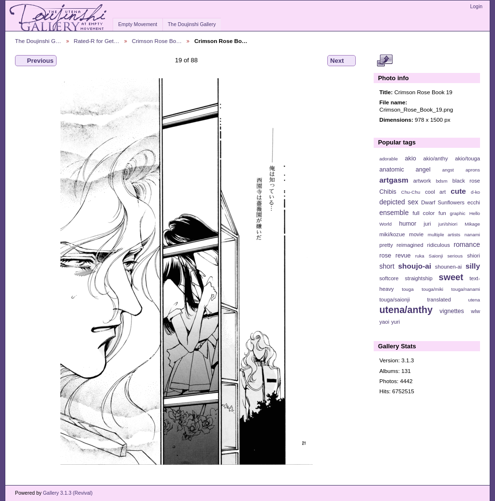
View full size (384, 61)
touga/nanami (465, 289)
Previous (36, 61)
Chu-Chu (410, 192)
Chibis (387, 191)
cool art (435, 192)
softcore (389, 278)
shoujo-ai (415, 266)
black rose (466, 181)
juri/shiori (447, 224)
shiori (473, 255)
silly (473, 266)
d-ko (475, 192)
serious (455, 255)
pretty (386, 245)
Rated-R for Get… (96, 41)
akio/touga (467, 158)
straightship (418, 278)
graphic (458, 213)
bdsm (442, 181)
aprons (473, 169)
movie (416, 234)
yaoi (384, 322)
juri (427, 224)
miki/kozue (392, 234)
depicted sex (399, 202)
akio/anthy (435, 158)
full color (423, 213)
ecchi (473, 202)
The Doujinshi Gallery (192, 24)
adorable (388, 158)
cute (458, 191)
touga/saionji (394, 299)
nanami (472, 234)
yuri (395, 322)
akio (410, 158)
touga (408, 289)
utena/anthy (406, 309)
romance (466, 244)
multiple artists (444, 234)
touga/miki (432, 289)
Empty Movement (137, 24)
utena (474, 299)
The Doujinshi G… (38, 41)
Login (476, 6)
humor (407, 223)
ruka (419, 255)
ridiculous (438, 245)
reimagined (409, 245)
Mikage (472, 224)
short (386, 266)
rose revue (395, 255)
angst (448, 169)
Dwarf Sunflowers (443, 202)
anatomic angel (405, 169)
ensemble (394, 212)
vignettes (451, 311)
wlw (475, 311)
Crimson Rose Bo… (157, 41)
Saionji (436, 255)
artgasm (393, 180)
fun (442, 213)
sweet (451, 277)
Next (341, 61)
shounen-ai (448, 267)
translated (439, 299)
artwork (422, 181)
